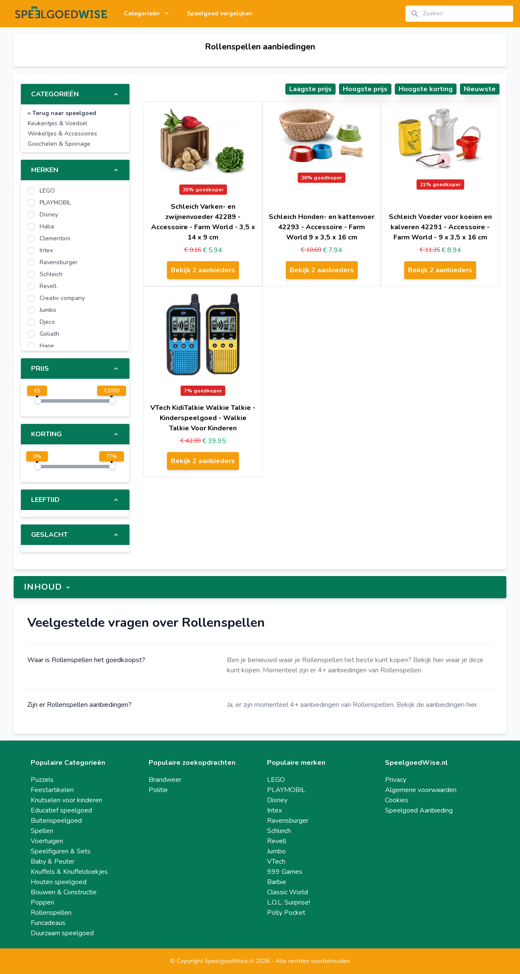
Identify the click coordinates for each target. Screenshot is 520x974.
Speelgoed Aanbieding (419, 810)
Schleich (279, 831)
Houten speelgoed (58, 882)
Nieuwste (480, 89)
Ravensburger (287, 820)
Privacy (395, 779)
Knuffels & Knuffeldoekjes (69, 871)
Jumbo (276, 851)
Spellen (42, 831)
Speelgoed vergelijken (220, 13)
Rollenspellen (51, 912)
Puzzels (42, 779)
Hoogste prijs (365, 89)
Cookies (396, 800)
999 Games (284, 871)
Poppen (42, 902)
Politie (158, 790)
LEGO (276, 779)
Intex (274, 810)
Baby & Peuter (53, 861)
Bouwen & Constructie (64, 892)
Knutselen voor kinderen (66, 800)
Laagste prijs (310, 89)
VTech (276, 861)
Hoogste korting (426, 89)
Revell (276, 841)
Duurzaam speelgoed (62, 933)
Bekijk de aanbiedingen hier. (437, 704)
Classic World (287, 892)
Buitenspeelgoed (56, 820)
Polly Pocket (286, 912)
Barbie (276, 882)
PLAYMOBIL (286, 790)
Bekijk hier (428, 660)
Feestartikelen (52, 790)
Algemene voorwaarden (421, 790)
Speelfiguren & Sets (61, 851)
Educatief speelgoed (61, 810)
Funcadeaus (48, 923)
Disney (277, 800)
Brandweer (165, 779)
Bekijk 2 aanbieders (203, 270)
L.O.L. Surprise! (288, 902)
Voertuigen (47, 841)
